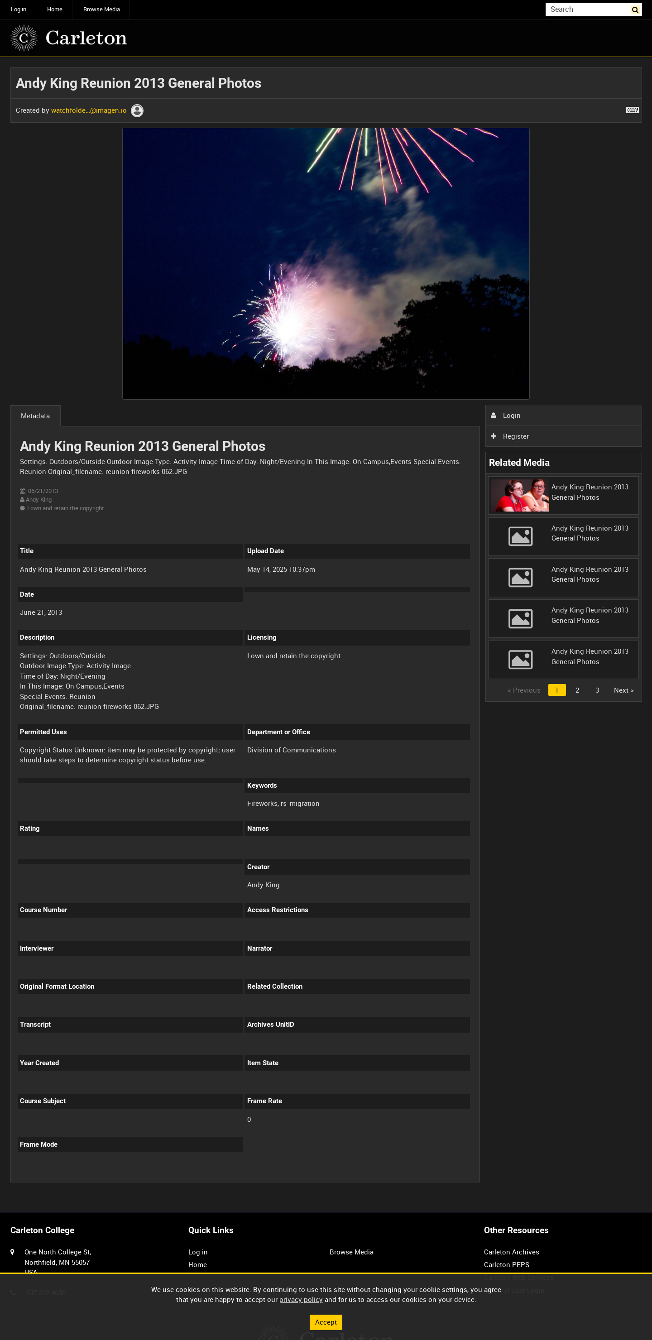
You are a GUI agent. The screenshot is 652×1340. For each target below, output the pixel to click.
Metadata (35, 415)
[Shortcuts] (632, 108)
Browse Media (101, 9)
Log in (18, 9)
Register (510, 435)
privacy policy (301, 1299)
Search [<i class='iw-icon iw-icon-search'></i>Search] (636, 8)
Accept (326, 1321)
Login (506, 415)
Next (624, 689)
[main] (326, 629)
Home (54, 9)
